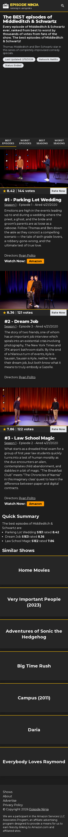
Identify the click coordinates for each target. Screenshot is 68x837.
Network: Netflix (48, 59)
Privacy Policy (13, 805)
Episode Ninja (39, 809)
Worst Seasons (59, 142)
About (7, 796)
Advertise (10, 800)
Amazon (35, 261)
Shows (7, 792)
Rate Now (58, 191)
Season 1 (10, 205)
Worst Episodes (25, 142)
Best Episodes (8, 142)
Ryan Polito (27, 255)
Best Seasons (42, 142)
